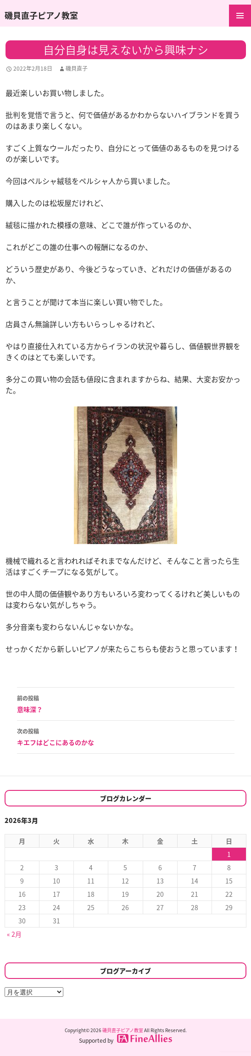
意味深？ (125, 703)
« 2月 (14, 934)
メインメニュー (240, 16)
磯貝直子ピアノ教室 (41, 15)
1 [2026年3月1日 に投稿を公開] (229, 854)
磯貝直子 (77, 68)
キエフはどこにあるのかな (125, 736)
